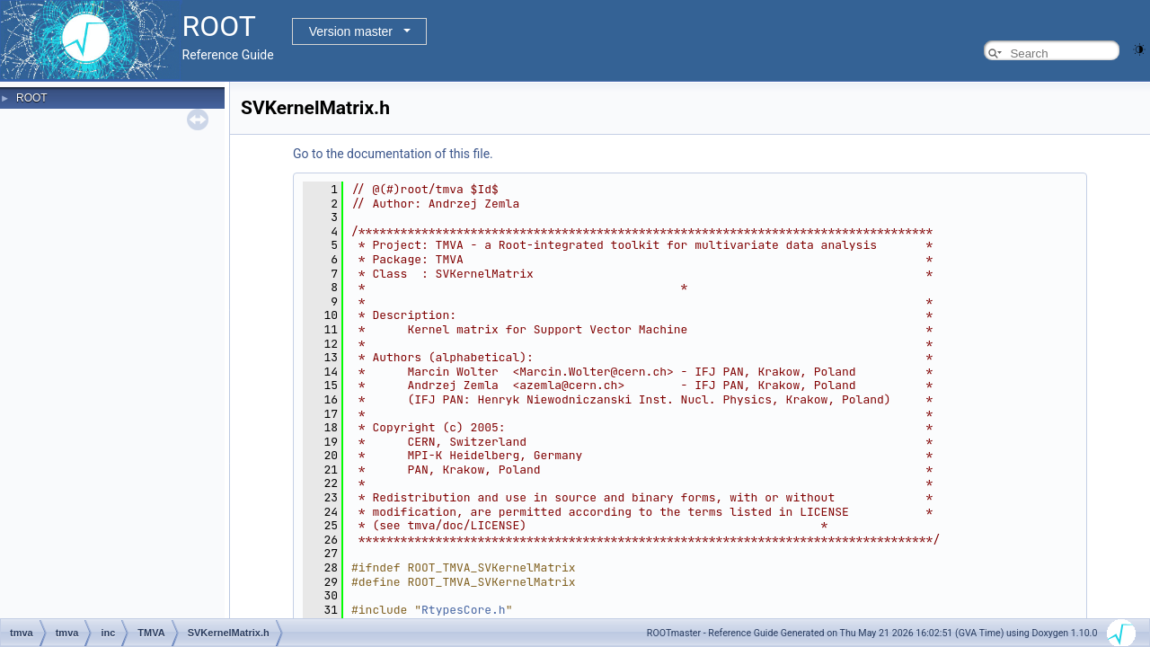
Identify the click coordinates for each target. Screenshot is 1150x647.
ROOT (32, 98)
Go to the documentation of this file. (393, 153)
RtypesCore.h (463, 609)
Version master (351, 31)
